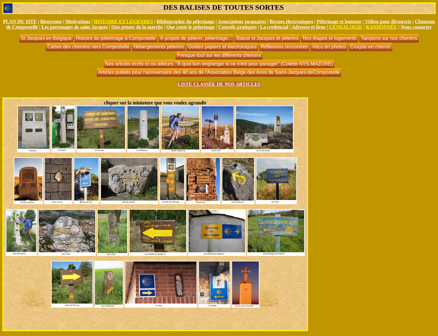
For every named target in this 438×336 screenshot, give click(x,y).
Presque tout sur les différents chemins (219, 55)
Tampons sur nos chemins (389, 38)
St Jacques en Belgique (46, 38)
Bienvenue (51, 21)
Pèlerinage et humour (339, 21)
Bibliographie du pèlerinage (185, 21)
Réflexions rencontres (284, 46)
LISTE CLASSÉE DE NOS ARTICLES (219, 84)
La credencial (274, 27)
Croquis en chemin (370, 46)
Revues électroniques (291, 21)
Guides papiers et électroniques (222, 46)
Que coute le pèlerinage (190, 27)
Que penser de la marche (137, 27)
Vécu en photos (329, 46)
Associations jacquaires (242, 21)
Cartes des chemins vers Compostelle (88, 46)
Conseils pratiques (237, 27)
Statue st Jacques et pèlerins (267, 38)
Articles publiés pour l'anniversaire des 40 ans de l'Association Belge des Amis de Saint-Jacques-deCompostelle (219, 72)
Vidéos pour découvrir (388, 21)
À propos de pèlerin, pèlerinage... (196, 38)
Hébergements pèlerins (159, 46)
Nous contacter (416, 27)
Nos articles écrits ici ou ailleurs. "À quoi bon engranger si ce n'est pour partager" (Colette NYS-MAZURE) (219, 63)
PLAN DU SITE (19, 21)
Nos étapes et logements (329, 38)
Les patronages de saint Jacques (74, 27)
